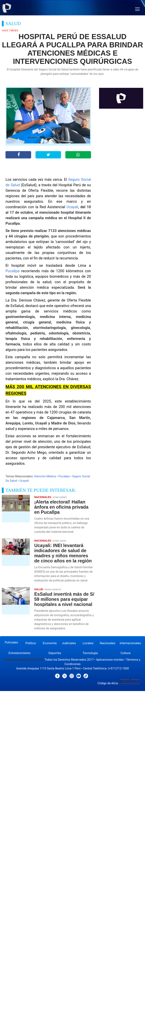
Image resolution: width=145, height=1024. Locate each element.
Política (30, 643)
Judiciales (69, 643)
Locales (88, 643)
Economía (50, 643)
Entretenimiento (20, 653)
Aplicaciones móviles (110, 659)
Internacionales (130, 643)
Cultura (125, 653)
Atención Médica (45, 476)
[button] (137, 9)
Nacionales (107, 643)
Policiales (11, 642)
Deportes (55, 653)
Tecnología (90, 653)
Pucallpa (12, 271)
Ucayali (72, 207)
